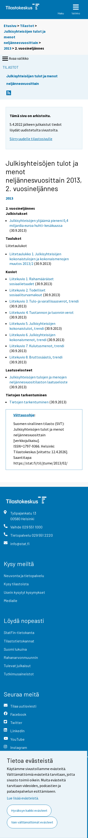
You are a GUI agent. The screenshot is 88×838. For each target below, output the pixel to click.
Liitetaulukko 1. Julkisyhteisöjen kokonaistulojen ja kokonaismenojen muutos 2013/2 (39, 259)
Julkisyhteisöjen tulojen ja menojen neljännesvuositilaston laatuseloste (38, 379)
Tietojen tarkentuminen (29, 402)
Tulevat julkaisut (17, 665)
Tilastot (27, 25)
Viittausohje (23, 415)
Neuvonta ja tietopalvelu (24, 575)
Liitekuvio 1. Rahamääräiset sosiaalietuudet (31, 281)
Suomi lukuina (15, 649)
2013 (7, 48)
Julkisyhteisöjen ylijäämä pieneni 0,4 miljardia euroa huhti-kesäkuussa (38, 223)
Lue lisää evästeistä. (23, 798)
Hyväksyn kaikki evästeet (29, 810)
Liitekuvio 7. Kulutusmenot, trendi (36, 345)
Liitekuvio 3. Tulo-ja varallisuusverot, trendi (44, 301)
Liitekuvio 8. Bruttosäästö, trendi (35, 357)
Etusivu (10, 25)
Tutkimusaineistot (19, 674)
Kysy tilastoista (16, 584)
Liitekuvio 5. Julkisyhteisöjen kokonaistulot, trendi (32, 326)
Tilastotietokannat (19, 641)
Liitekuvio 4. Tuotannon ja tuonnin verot (41, 312)
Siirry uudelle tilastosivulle (31, 138)
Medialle (10, 600)
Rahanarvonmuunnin (21, 657)
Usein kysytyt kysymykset (24, 592)
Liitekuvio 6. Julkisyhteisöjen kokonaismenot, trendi (32, 337)
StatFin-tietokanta (19, 632)
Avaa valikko (15, 59)
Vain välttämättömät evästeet (32, 822)
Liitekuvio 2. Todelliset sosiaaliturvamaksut (27, 292)
